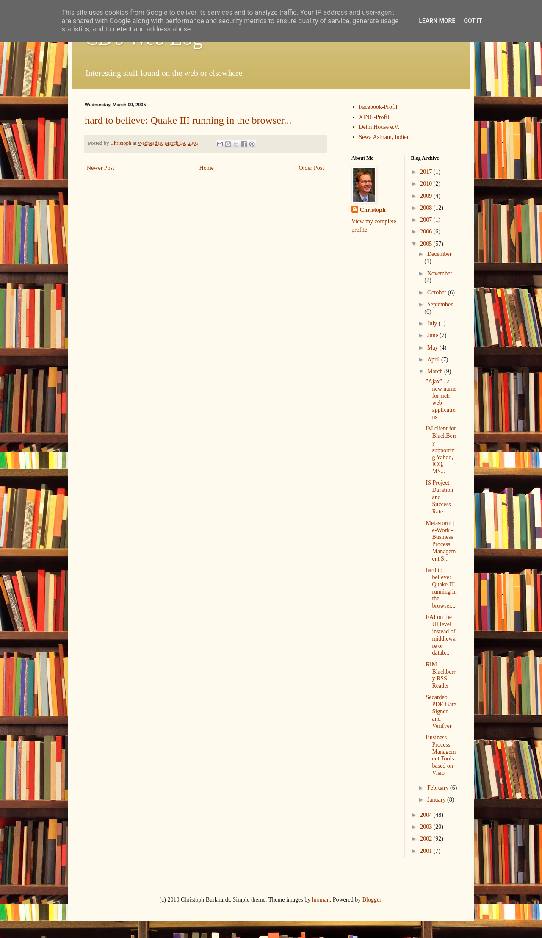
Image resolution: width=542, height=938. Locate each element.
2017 (427, 172)
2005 (427, 244)
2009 (427, 196)
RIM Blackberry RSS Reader (440, 675)
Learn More (437, 20)
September (440, 304)
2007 (427, 219)
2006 (427, 231)
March (435, 371)
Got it (473, 20)
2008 (427, 208)
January (437, 799)
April (434, 359)
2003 (427, 827)
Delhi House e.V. (379, 127)
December (439, 254)
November (439, 273)
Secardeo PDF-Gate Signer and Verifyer (441, 711)
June (433, 335)
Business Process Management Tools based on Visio (441, 755)
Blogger (371, 899)
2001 (427, 851)
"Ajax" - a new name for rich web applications (441, 399)
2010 (427, 183)
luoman (321, 899)
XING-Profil (374, 117)
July (433, 323)
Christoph (373, 210)
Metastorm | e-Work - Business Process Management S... (441, 541)
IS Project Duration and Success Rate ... (439, 497)
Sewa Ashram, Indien (384, 137)
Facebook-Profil (378, 107)
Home (206, 168)
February (438, 788)
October (437, 292)
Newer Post (100, 168)
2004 (427, 815)
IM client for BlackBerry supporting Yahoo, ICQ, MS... (441, 450)
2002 (427, 838)
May (433, 347)
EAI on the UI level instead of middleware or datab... (440, 635)
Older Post (311, 168)
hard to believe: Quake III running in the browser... (188, 120)
